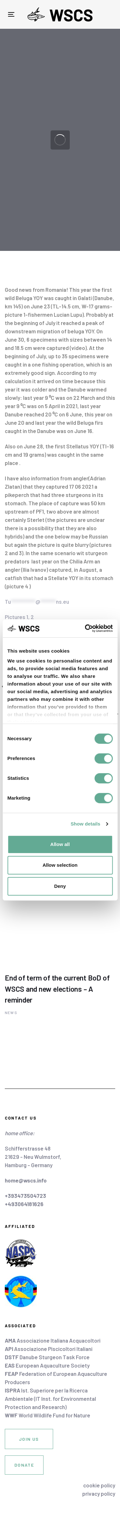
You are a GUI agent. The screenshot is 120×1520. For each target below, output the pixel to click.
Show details (85, 823)
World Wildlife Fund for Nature (47, 1415)
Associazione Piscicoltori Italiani (48, 1349)
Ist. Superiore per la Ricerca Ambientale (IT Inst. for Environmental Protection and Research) (50, 1398)
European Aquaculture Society (47, 1365)
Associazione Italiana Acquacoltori (52, 1340)
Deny (60, 886)
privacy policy (98, 1493)
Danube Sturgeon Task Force (47, 1357)
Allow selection (60, 865)
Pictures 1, (17, 617)
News (11, 1012)
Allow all (60, 844)
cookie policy (99, 1485)
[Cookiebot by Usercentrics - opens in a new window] (85, 628)
